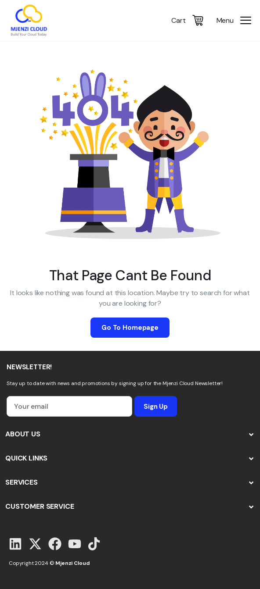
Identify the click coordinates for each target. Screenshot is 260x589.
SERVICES (21, 482)
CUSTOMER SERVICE (39, 506)
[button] (130, 434)
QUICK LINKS (26, 458)
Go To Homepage (130, 327)
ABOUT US (22, 434)
